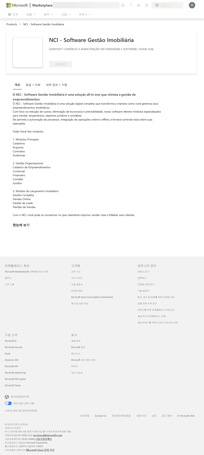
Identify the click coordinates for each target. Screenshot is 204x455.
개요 (17, 85)
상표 (154, 415)
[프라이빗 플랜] (146, 5)
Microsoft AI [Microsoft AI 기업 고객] (11, 340)
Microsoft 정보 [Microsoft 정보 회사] (78, 347)
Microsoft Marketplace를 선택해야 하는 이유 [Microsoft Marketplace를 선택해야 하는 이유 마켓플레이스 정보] (26, 271)
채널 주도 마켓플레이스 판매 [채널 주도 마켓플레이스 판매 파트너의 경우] (152, 316)
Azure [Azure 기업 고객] (7, 353)
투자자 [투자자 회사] (74, 366)
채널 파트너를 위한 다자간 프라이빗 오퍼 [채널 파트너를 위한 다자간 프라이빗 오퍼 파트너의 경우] (158, 322)
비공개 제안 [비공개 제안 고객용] (77, 290)
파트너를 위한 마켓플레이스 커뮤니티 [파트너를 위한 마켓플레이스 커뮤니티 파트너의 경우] (156, 309)
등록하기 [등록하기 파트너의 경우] (142, 277)
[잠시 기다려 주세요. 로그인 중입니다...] (192, 5)
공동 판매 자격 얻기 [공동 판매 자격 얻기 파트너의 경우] (147, 303)
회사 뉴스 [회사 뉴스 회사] (75, 353)
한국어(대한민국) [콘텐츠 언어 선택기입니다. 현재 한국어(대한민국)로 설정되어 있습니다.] (20, 396)
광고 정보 (167, 415)
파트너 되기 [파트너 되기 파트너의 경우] (143, 271)
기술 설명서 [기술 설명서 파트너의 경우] (143, 290)
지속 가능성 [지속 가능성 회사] (77, 372)
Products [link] (11, 24)
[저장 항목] (138, 5)
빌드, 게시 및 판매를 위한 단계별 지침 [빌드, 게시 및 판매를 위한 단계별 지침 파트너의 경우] (156, 297)
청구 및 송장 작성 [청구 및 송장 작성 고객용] (79, 303)
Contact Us (100, 415)
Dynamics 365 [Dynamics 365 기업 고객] (11, 359)
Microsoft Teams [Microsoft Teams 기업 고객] (13, 385)
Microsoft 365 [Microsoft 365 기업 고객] (11, 366)
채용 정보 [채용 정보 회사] (75, 340)
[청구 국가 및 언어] (167, 5)
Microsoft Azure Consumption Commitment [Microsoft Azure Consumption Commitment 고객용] (92, 297)
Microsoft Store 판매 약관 (40, 449)
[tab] (18, 84)
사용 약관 (141, 415)
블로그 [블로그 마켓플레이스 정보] (8, 277)
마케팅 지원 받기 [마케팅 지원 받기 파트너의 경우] (146, 284)
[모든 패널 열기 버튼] (13, 14)
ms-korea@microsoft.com (47, 435)
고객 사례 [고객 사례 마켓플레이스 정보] (9, 284)
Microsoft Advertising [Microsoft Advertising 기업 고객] (15, 372)
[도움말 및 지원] (131, 5)
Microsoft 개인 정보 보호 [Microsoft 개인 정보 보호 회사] (83, 359)
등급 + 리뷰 (33, 85)
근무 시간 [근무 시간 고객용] (75, 271)
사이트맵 (84, 415)
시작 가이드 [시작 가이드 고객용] (77, 277)
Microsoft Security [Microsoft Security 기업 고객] (13, 347)
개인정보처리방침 (121, 415)
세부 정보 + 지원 (56, 85)
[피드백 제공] (123, 5)
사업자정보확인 (43, 438)
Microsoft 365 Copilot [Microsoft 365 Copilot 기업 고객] (15, 378)
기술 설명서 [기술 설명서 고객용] (77, 284)
